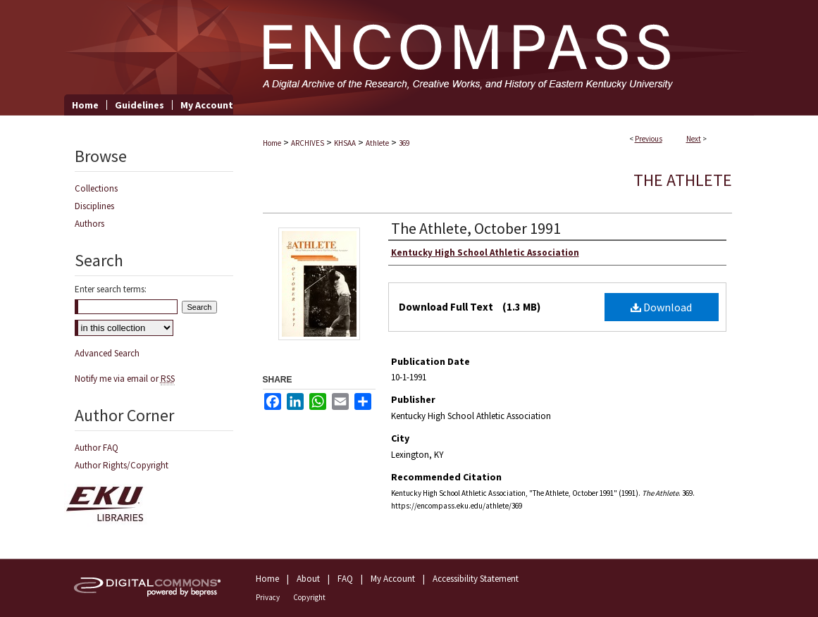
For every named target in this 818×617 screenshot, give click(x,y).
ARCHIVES (307, 143)
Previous (648, 139)
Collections (96, 188)
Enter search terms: (111, 289)
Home (272, 143)
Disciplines (94, 206)
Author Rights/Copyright (121, 465)
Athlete (377, 143)
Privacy (268, 597)
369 (404, 143)
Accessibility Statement (476, 579)
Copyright (309, 597)
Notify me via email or (125, 379)
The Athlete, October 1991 (476, 228)
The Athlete (682, 180)
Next (693, 139)
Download (661, 307)
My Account (393, 579)
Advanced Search (107, 353)
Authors (89, 224)
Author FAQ (96, 448)
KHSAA (345, 143)
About (308, 579)
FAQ (345, 579)
